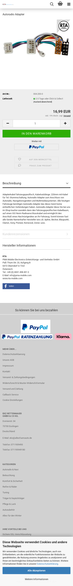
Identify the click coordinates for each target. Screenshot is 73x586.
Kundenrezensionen (16, 234)
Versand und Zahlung (13, 389)
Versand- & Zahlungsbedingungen (19, 377)
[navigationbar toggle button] (68, 4)
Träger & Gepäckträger (13, 498)
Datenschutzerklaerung (14, 354)
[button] (8, 123)
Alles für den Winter (12, 515)
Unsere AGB (8, 360)
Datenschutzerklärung (47, 564)
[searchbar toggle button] (51, 4)
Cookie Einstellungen (13, 400)
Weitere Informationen (36, 579)
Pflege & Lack (9, 504)
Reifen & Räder (10, 486)
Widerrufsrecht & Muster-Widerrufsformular (24, 383)
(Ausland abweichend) (42, 102)
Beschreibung (12, 183)
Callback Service (11, 394)
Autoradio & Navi (10, 469)
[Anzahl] (36, 123)
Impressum (8, 365)
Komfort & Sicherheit (12, 481)
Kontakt (6, 371)
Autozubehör (9, 510)
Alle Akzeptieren (36, 570)
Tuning (6, 492)
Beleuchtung (9, 475)
